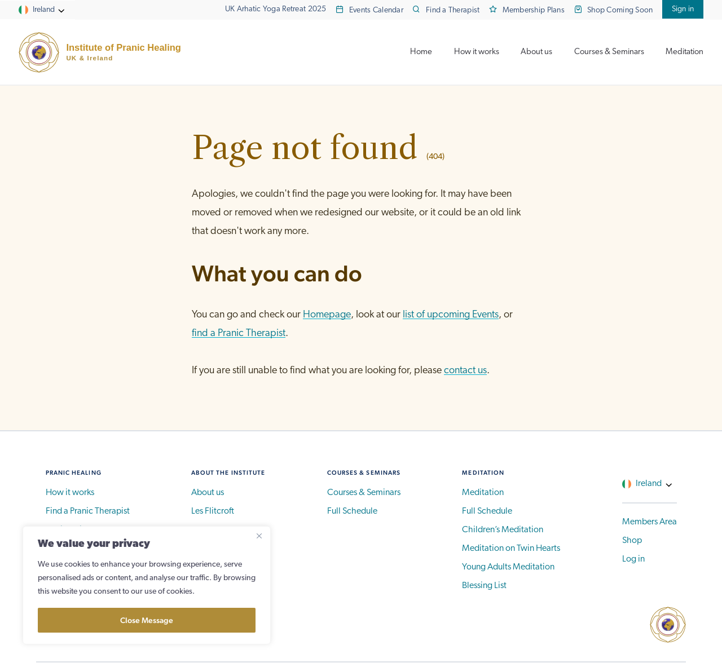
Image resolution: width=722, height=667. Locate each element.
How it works (476, 52)
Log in (633, 559)
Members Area (649, 522)
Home (421, 52)
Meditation (684, 52)
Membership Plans (534, 10)
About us (536, 52)
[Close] (259, 535)
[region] (147, 585)
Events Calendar (376, 10)
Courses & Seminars (609, 52)
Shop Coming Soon (620, 10)
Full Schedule (352, 511)
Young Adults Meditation (508, 567)
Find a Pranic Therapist (88, 511)
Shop (632, 540)
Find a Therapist (453, 10)
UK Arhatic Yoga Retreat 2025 (276, 9)
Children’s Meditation (502, 530)
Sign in (683, 9)
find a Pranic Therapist (238, 333)
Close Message (146, 620)
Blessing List (484, 585)
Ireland (44, 10)
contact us (465, 370)
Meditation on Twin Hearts (511, 548)
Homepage (327, 315)
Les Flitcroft (212, 511)
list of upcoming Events (451, 315)
